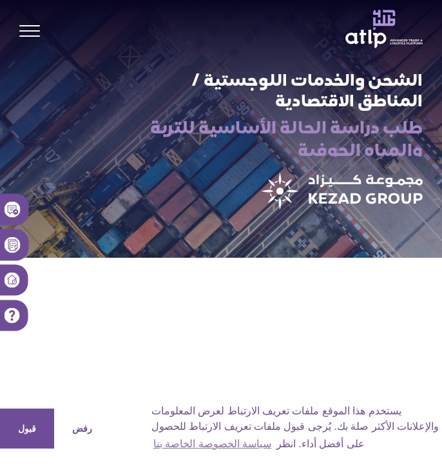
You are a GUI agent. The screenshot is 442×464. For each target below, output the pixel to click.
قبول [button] (27, 428)
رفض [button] (82, 428)
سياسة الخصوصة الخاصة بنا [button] (212, 443)
